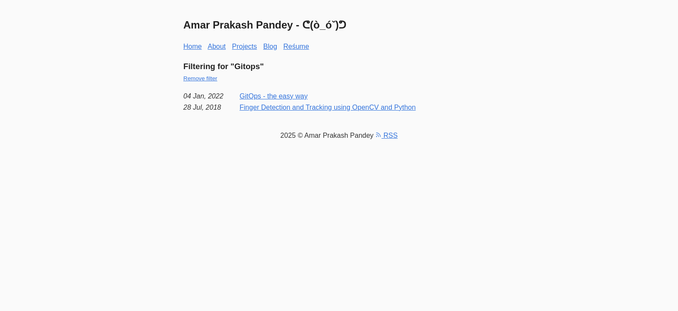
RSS (386, 135)
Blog (270, 46)
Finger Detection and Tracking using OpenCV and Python (328, 107)
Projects (244, 46)
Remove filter (200, 78)
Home (192, 46)
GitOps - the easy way (273, 96)
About (217, 46)
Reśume (296, 46)
